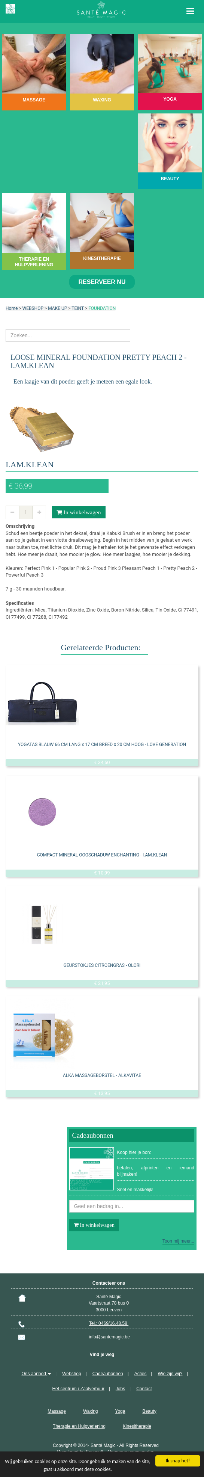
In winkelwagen (79, 512)
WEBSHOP (32, 308)
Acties (140, 1373)
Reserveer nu (102, 282)
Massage (57, 1411)
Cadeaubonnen (107, 1373)
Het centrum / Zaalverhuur (78, 1388)
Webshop (71, 1373)
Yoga (120, 1411)
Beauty (149, 1411)
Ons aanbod (36, 1373)
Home (12, 308)
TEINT (77, 308)
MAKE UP (57, 308)
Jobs (120, 1388)
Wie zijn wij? (170, 1373)
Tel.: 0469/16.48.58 (108, 1323)
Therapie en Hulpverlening (79, 1426)
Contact (144, 1388)
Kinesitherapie (137, 1426)
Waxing (90, 1411)
